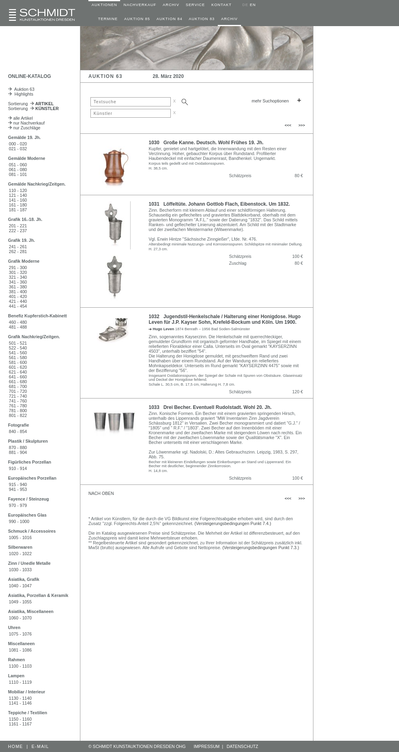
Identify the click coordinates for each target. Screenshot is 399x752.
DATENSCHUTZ (242, 746)
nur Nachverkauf (26, 123)
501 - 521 (18, 343)
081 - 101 (18, 174)
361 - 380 (18, 286)
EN (253, 5)
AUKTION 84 (169, 19)
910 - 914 (18, 468)
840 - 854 (18, 431)
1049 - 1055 (20, 601)
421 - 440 (18, 301)
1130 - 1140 (20, 698)
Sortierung (31, 103)
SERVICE (195, 5)
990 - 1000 (19, 521)
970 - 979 (18, 505)
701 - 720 (18, 391)
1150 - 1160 (20, 719)
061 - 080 (18, 169)
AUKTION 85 (137, 19)
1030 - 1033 (20, 569)
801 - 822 (18, 415)
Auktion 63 (21, 89)
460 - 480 (18, 322)
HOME (15, 746)
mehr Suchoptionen (270, 100)
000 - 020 (18, 143)
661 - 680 (18, 381)
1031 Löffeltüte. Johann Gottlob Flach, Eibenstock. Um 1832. (219, 204)
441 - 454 (18, 306)
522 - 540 (18, 347)
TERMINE (108, 19)
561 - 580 (18, 357)
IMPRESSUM (207, 746)
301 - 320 (18, 272)
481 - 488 (18, 327)
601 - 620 (18, 367)
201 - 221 (18, 225)
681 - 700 (18, 386)
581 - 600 (18, 362)
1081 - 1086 (20, 650)
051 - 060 (18, 164)
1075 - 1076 (20, 633)
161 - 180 (18, 204)
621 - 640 (18, 372)
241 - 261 (18, 246)
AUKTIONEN (104, 5)
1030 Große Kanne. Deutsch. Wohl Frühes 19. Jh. (206, 142)
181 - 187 (18, 209)
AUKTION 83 (202, 19)
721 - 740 (18, 396)
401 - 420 (18, 296)
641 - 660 (18, 376)
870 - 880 (18, 447)
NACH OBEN (101, 493)
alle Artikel (20, 118)
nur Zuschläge (24, 127)
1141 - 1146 (20, 703)
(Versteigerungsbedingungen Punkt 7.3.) (261, 547)
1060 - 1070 (20, 617)
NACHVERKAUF (139, 5)
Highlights (20, 94)
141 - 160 (18, 200)
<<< (288, 125)
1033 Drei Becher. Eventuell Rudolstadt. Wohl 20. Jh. (210, 407)
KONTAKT (221, 5)
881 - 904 (18, 452)
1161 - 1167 (20, 723)
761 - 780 (18, 405)
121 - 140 (18, 195)
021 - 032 (18, 148)
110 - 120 (18, 190)
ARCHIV (171, 5)
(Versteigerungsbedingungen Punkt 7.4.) (232, 523)
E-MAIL (40, 746)
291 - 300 (18, 267)
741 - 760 (18, 400)
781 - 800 (18, 410)
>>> (302, 125)
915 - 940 (18, 484)
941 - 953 (18, 489)
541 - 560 (18, 352)
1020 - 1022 (20, 553)
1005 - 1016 (20, 537)
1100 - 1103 (20, 666)
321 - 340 (18, 277)
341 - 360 (18, 282)
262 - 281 (18, 251)
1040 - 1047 (20, 585)
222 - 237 (18, 230)
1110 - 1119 (20, 682)
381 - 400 (18, 291)
